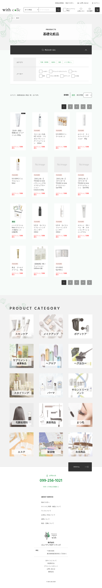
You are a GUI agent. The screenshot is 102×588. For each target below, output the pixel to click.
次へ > (89, 107)
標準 (73, 96)
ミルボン (45, 72)
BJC (44, 77)
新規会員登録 (60, 3)
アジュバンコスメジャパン (60, 72)
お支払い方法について (48, 514)
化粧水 (53, 63)
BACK (17, 18)
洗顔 (59, 63)
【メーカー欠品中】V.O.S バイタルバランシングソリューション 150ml (40, 139)
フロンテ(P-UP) (54, 77)
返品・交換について (47, 522)
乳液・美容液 (44, 63)
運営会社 (51, 570)
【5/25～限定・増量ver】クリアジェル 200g (18, 134)
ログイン (96, 3)
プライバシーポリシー (51, 565)
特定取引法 (51, 562)
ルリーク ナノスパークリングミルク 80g (83, 137)
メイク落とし (68, 63)
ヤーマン (74, 72)
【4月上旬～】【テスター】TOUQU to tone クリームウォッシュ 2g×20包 (83, 184)
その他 (77, 77)
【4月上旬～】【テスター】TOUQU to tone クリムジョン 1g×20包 (61, 184)
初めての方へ (70, 3)
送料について (45, 518)
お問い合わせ (82, 3)
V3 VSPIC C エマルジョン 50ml (17, 182)
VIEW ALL (76, 465)
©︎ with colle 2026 (51, 580)
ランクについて (46, 509)
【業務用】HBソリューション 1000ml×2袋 (40, 267)
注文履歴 (89, 9)
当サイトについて (51, 559)
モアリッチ (67, 77)
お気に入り (80, 9)
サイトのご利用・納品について (51, 505)
